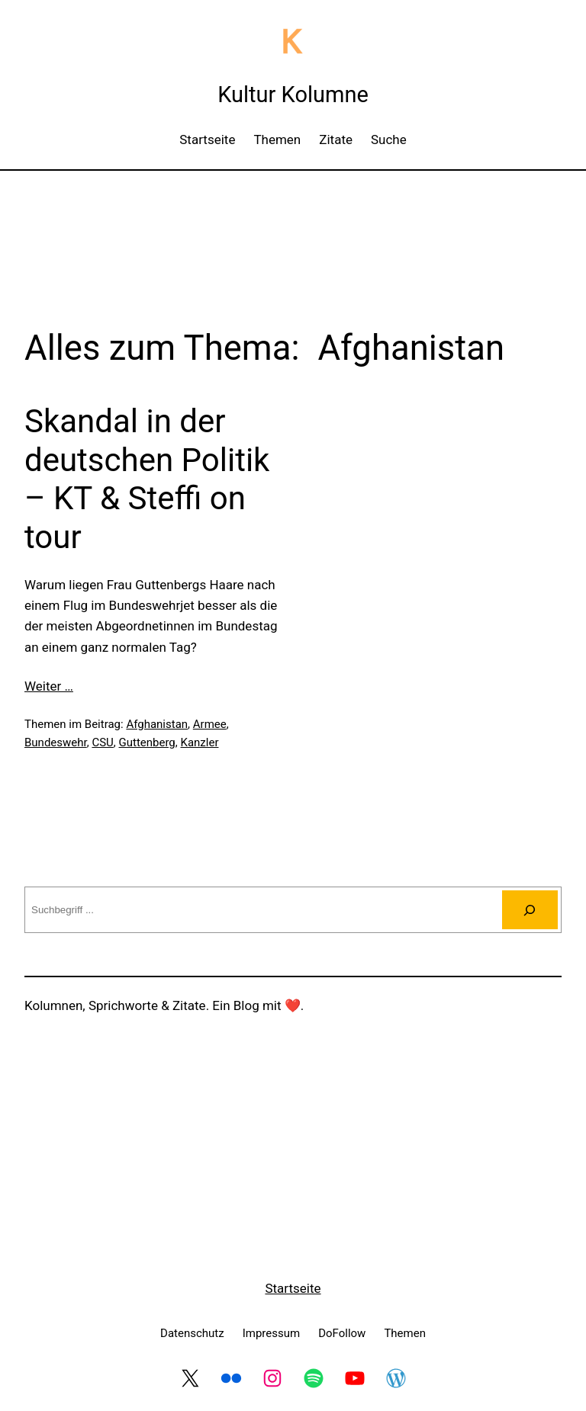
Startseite (292, 1288)
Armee (210, 724)
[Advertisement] (293, 223)
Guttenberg (147, 742)
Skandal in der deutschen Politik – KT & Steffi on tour (146, 478)
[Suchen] (530, 909)
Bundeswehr (55, 742)
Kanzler (200, 742)
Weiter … (48, 686)
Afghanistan (157, 724)
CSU (102, 742)
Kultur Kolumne (293, 94)
